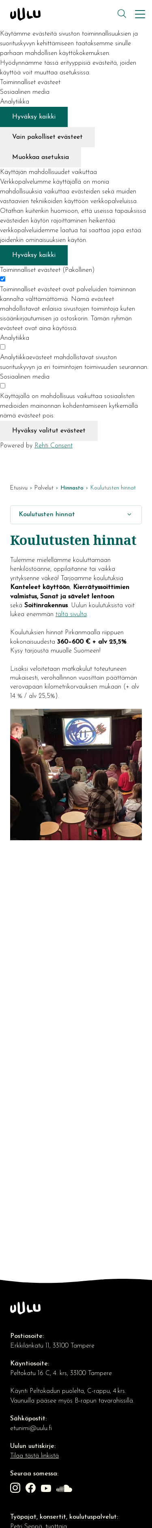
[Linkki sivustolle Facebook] (32, 1489)
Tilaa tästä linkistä (34, 1456)
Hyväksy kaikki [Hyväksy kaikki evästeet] (34, 117)
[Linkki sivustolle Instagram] (16, 1489)
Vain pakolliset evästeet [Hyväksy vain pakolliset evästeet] (47, 137)
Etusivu (19, 488)
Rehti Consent (53, 446)
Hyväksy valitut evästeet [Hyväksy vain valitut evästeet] (49, 431)
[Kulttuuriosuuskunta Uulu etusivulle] (63, 14)
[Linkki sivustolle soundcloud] (65, 1489)
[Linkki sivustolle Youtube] (47, 1489)
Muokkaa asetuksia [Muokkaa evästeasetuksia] (40, 157)
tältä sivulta (71, 614)
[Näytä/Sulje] (129, 515)
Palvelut (44, 488)
